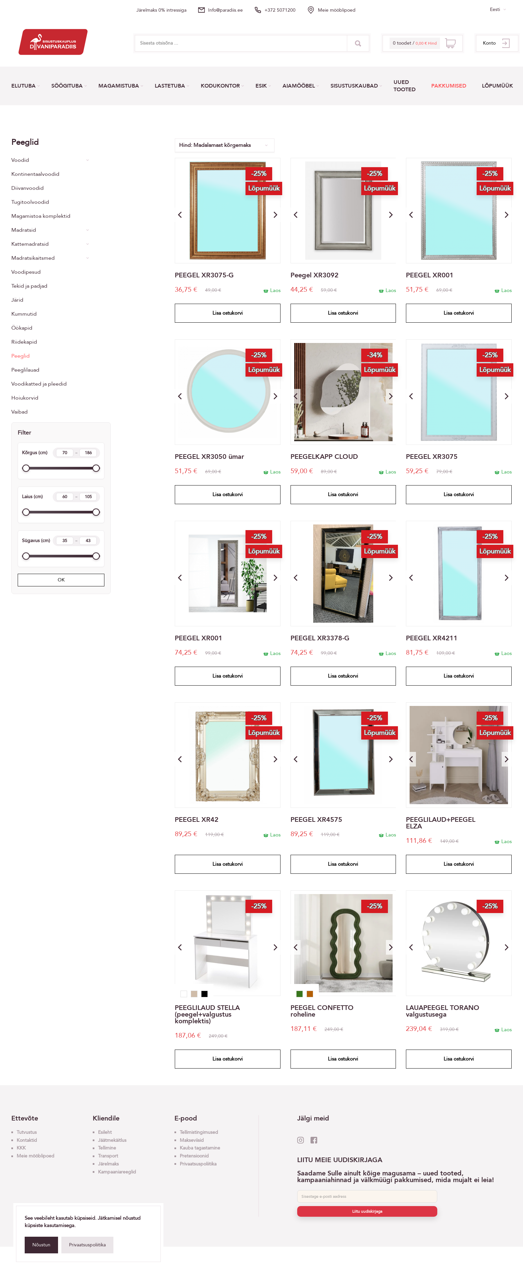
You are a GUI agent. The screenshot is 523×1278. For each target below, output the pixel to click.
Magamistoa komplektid (40, 216)
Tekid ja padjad (29, 286)
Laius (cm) (61, 496)
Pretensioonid (194, 1156)
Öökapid (21, 328)
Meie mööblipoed (337, 10)
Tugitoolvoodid (30, 202)
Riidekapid (24, 342)
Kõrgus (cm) (61, 453)
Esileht (105, 1132)
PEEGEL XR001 (430, 275)
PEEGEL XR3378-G (320, 638)
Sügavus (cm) (61, 540)
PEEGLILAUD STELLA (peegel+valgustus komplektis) (207, 1015)
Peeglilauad (25, 370)
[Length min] (64, 541)
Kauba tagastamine (200, 1148)
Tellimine (107, 1148)
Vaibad (19, 412)
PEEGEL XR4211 (432, 638)
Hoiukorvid (24, 398)
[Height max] (88, 453)
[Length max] (88, 541)
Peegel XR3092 (315, 275)
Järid (17, 300)
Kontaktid (27, 1140)
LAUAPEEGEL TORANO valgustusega (442, 1011)
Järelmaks (108, 1164)
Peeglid (20, 356)
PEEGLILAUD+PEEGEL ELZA (440, 823)
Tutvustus (27, 1132)
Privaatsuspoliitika (87, 1245)
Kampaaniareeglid (117, 1172)
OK (61, 580)
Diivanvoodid (27, 188)
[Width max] (88, 497)
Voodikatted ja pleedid (39, 384)
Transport (108, 1156)
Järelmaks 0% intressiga (161, 10)
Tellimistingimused (199, 1132)
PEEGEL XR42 (196, 819)
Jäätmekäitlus (112, 1140)
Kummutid (24, 314)
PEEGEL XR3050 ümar (209, 457)
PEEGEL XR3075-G (204, 275)
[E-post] (367, 1196)
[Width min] (64, 497)
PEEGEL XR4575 (316, 819)
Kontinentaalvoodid (35, 174)
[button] (276, 214)
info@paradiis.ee (225, 10)
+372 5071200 (280, 10)
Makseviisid (192, 1140)
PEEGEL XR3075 (432, 457)
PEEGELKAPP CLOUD (324, 457)
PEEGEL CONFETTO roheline (322, 1011)
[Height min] (64, 453)
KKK (21, 1148)
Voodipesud (26, 272)
